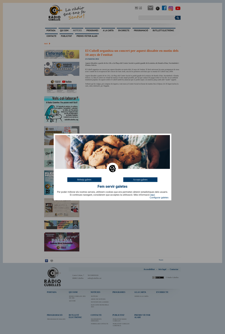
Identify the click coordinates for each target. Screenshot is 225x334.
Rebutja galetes (84, 179)
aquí (152, 195)
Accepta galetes (140, 179)
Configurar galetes (159, 197)
